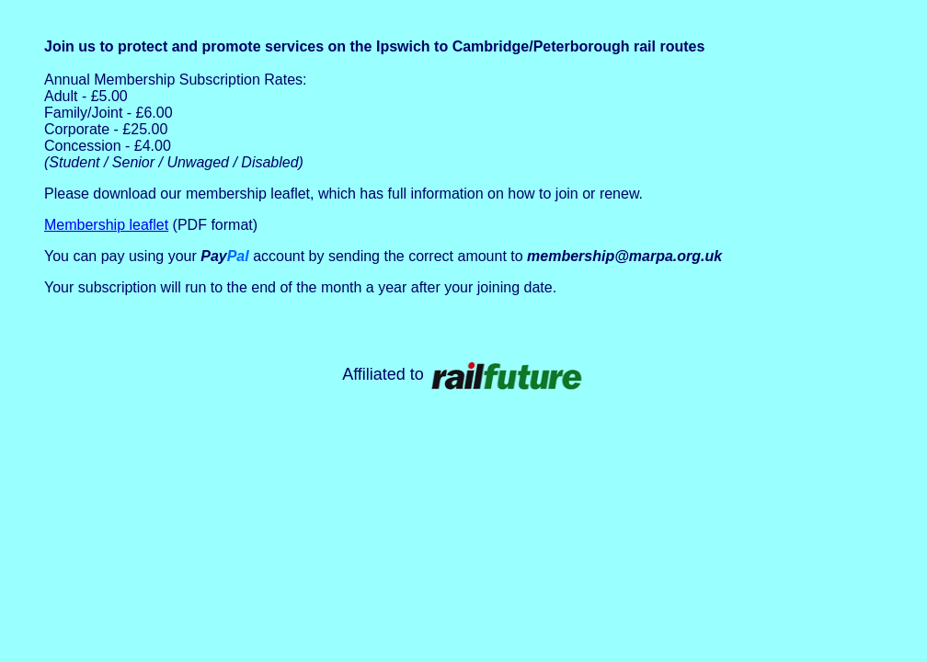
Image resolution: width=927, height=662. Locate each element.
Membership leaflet (106, 225)
